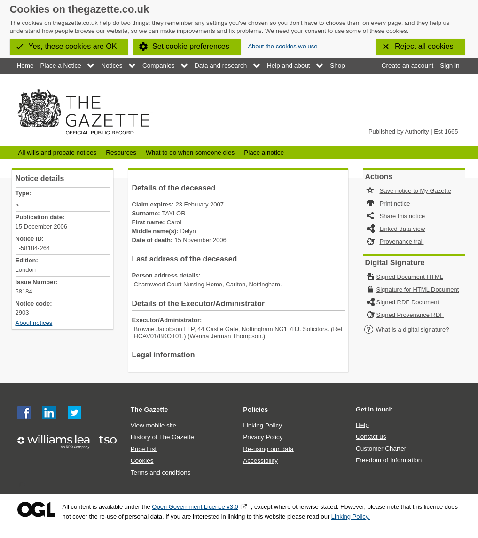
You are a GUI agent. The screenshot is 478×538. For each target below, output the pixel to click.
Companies (158, 65)
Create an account (407, 65)
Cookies (142, 460)
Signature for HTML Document (417, 289)
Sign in (449, 65)
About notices (34, 322)
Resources (121, 152)
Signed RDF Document (407, 302)
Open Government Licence (36, 509)
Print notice (395, 203)
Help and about (288, 65)
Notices (111, 65)
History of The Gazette (162, 437)
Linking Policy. (350, 516)
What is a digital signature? (406, 329)
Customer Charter (381, 448)
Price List (144, 448)
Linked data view (402, 228)
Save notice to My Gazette (415, 190)
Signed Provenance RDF (410, 314)
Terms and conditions (161, 472)
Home (25, 65)
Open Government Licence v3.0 (195, 506)
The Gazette (149, 409)
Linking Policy (262, 425)
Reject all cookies (424, 46)
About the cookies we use (282, 46)
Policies (255, 409)
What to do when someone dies (190, 152)
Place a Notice (60, 65)
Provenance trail (402, 241)
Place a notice (264, 152)
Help (362, 424)
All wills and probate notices (57, 152)
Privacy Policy (262, 437)
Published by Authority (398, 131)
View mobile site (153, 425)
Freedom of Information (389, 460)
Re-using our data (268, 448)
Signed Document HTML (409, 276)
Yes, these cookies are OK (73, 46)
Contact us (371, 436)
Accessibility (260, 460)
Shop (337, 65)
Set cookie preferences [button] (190, 46)
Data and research (221, 65)
